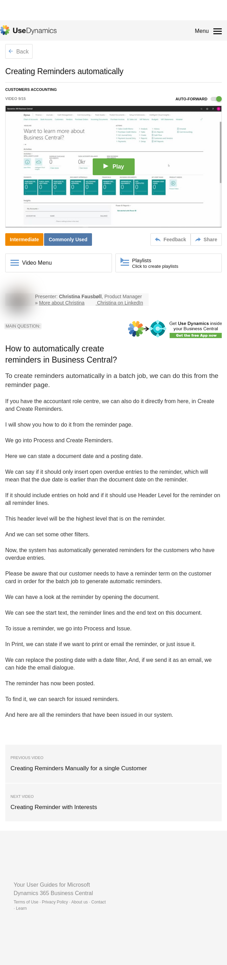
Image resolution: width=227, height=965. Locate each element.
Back (18, 52)
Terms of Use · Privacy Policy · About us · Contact (60, 902)
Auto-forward (199, 99)
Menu (202, 31)
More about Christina (62, 303)
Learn (21, 908)
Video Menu (37, 263)
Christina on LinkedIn (120, 303)
